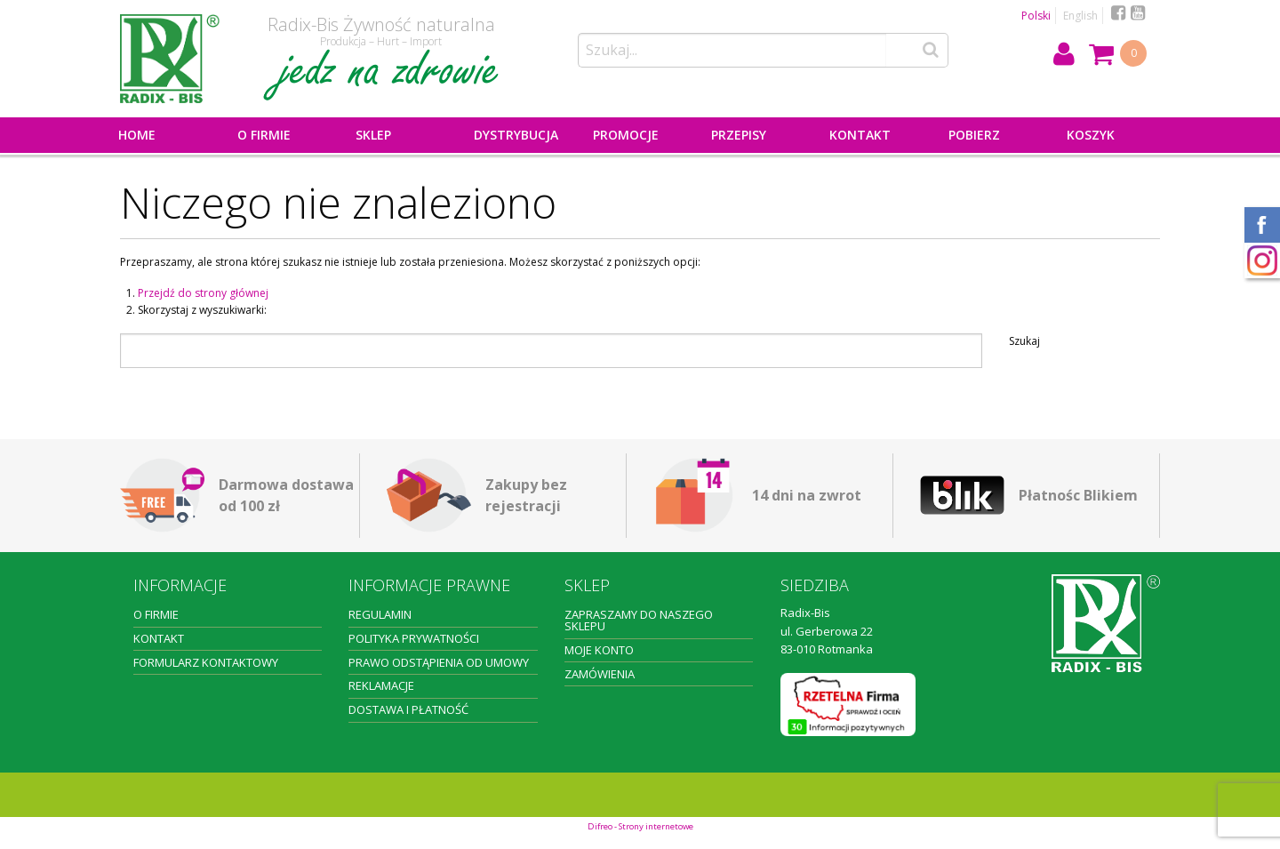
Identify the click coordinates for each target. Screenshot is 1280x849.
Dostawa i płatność (408, 709)
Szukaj (1024, 341)
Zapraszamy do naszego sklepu (638, 620)
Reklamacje (381, 685)
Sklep (373, 134)
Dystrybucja (516, 134)
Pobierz (974, 134)
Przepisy (738, 134)
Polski (1036, 15)
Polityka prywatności (413, 638)
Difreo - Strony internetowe (640, 826)
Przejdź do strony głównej (203, 292)
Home (137, 134)
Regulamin (380, 614)
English (1080, 15)
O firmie (264, 134)
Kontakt (860, 134)
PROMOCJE (626, 134)
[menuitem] (166, 135)
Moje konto (599, 650)
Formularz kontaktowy (205, 662)
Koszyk (1091, 134)
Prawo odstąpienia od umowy (438, 662)
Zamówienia (599, 674)
